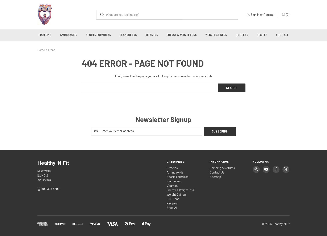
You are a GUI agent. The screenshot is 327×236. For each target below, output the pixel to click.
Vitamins (151, 35)
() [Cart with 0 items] (286, 14)
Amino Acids (68, 35)
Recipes (262, 35)
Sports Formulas (98, 35)
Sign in (255, 14)
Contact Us (217, 171)
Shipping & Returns (222, 167)
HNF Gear (242, 35)
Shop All (282, 35)
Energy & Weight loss (182, 35)
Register (269, 14)
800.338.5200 (50, 188)
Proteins (44, 35)
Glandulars (128, 35)
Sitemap (215, 176)
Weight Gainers (216, 35)
